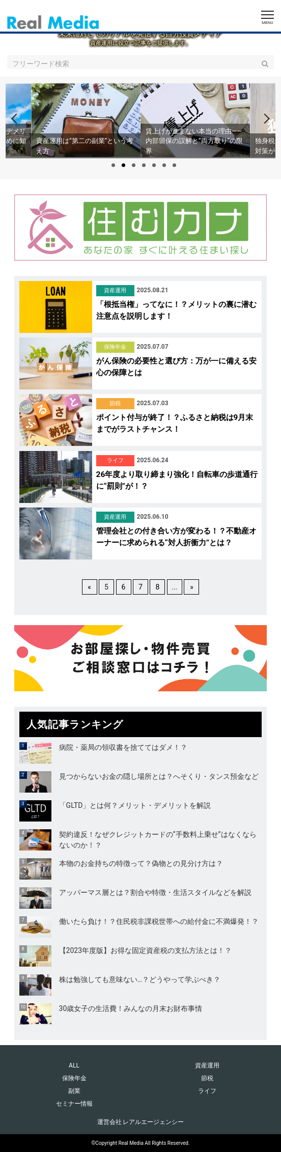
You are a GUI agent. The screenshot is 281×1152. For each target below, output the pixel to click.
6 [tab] (164, 165)
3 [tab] (133, 165)
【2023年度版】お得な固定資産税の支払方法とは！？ (145, 950)
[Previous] (16, 118)
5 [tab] (154, 165)
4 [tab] (144, 165)
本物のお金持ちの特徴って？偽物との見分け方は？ (141, 863)
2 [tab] (123, 165)
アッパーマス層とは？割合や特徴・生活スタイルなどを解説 (155, 892)
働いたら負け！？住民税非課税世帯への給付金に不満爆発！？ (159, 921)
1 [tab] (113, 165)
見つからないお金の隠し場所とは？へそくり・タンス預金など (159, 776)
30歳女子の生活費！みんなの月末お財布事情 (131, 1008)
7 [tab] (174, 165)
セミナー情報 (74, 1103)
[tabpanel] (195, 120)
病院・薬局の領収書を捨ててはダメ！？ (123, 747)
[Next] (264, 118)
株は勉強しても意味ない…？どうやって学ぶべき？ (139, 979)
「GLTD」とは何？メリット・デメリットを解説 (135, 805)
